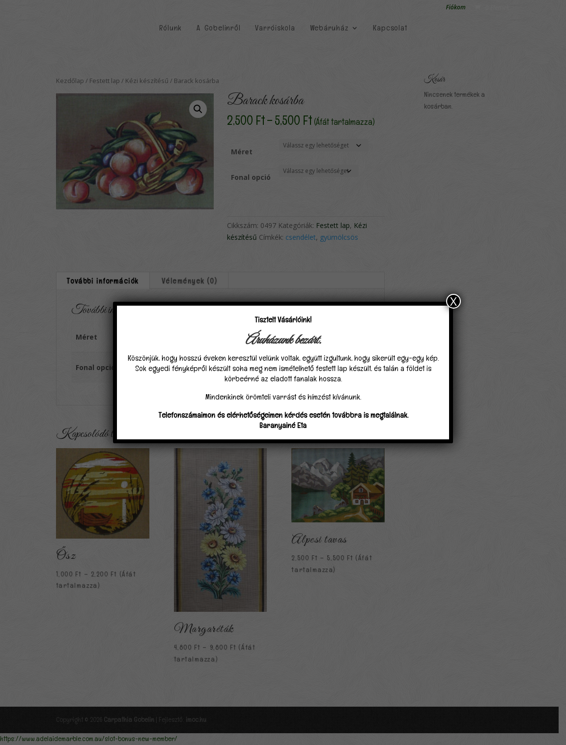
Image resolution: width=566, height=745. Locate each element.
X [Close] (453, 301)
